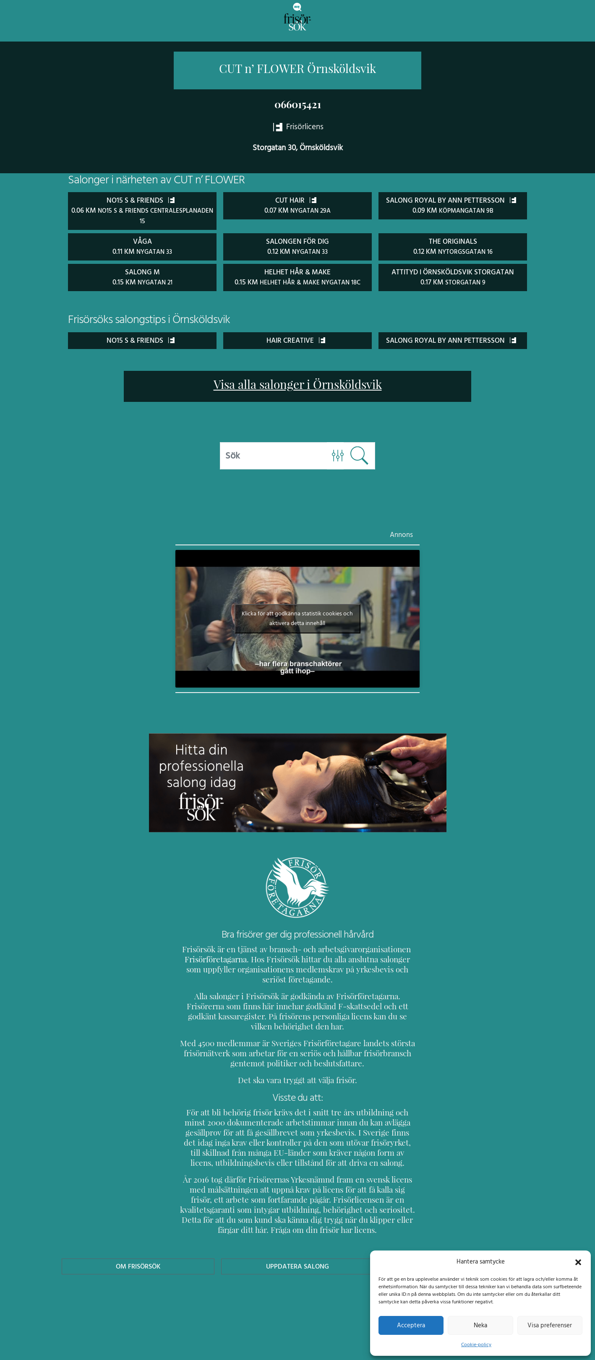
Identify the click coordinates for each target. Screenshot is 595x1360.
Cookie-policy (476, 1344)
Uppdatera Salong (297, 1274)
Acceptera (411, 1325)
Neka (480, 1325)
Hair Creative (296, 338)
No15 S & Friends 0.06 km (142, 210)
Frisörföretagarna (215, 967)
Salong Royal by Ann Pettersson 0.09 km (453, 210)
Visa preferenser (549, 1325)
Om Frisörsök (138, 1274)
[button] (578, 1261)
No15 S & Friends (140, 338)
